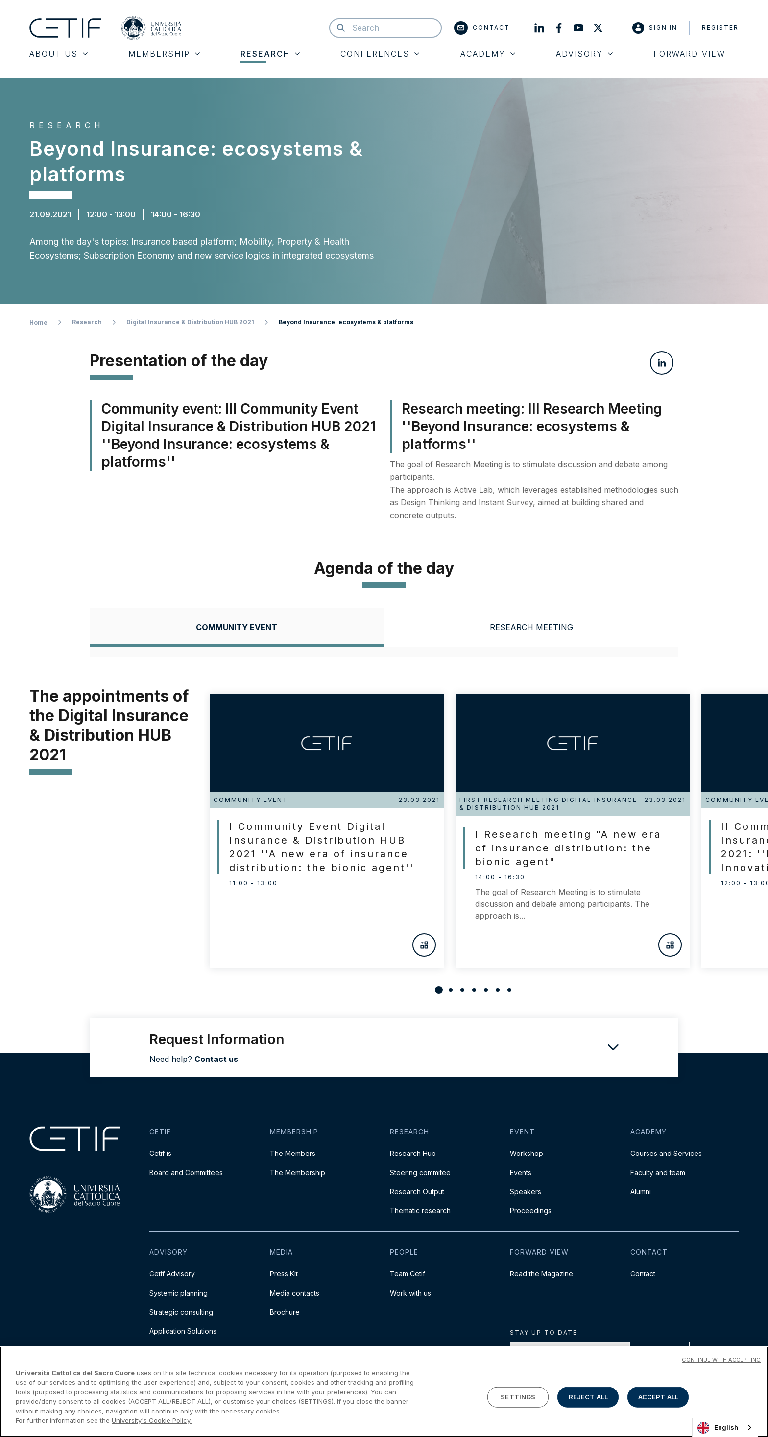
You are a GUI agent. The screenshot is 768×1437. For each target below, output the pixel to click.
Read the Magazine (541, 1274)
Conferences (379, 54)
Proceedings (531, 1210)
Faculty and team (657, 1172)
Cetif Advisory (172, 1274)
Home (38, 322)
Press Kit (284, 1274)
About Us (58, 54)
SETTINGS (518, 1397)
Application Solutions (182, 1331)
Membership (164, 54)
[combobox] (725, 1427)
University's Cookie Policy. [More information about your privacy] (152, 1420)
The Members (292, 1153)
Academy (487, 54)
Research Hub (413, 1153)
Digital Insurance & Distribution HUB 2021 (190, 322)
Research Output (417, 1191)
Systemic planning (178, 1293)
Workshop (526, 1153)
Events (520, 1172)
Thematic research (420, 1210)
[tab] (237, 627)
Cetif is (160, 1153)
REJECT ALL (588, 1397)
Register (720, 27)
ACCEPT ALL (658, 1397)
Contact (482, 28)
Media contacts (294, 1293)
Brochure (285, 1312)
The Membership (297, 1172)
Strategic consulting (181, 1312)
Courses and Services (666, 1153)
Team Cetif (407, 1274)
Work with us (410, 1293)
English (717, 1428)
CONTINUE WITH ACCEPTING (721, 1359)
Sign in (654, 28)
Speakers (525, 1191)
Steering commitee (420, 1172)
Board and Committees (186, 1172)
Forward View (689, 54)
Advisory (584, 54)
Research (270, 54)
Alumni (640, 1191)
